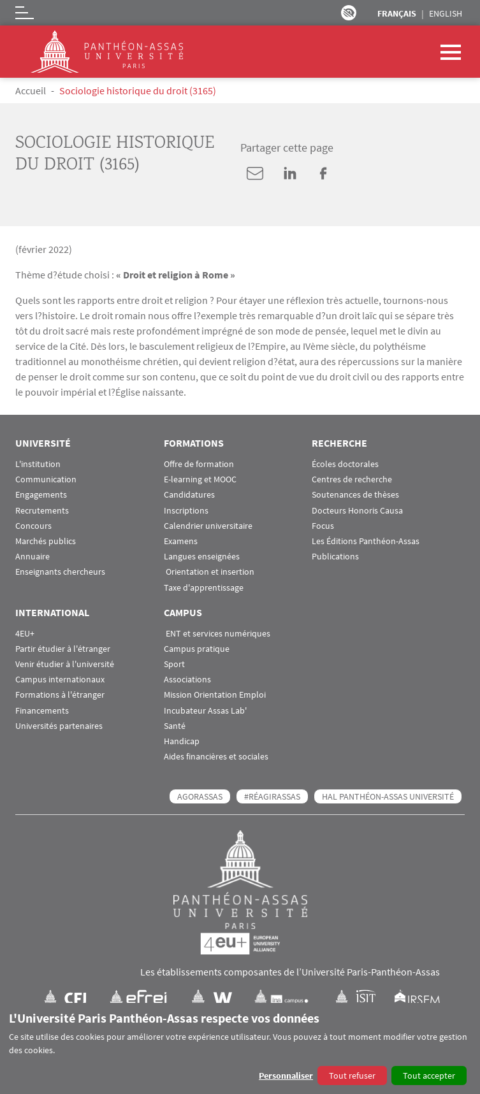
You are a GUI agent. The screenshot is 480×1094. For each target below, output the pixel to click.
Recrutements (42, 510)
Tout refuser (352, 1075)
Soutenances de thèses (355, 494)
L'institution (38, 464)
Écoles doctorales (345, 464)
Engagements (41, 494)
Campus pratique (196, 649)
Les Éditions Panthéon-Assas (365, 541)
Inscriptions (186, 510)
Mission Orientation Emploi (215, 694)
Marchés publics (45, 541)
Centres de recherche (352, 479)
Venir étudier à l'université (64, 664)
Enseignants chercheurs (60, 571)
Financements (42, 710)
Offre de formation (199, 464)
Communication (45, 479)
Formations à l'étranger (60, 694)
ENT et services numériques (217, 633)
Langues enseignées (202, 556)
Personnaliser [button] (286, 1075)
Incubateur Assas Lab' (205, 710)
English (445, 13)
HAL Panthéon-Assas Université (388, 796)
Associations (187, 679)
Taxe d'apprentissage (204, 587)
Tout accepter (429, 1075)
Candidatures (189, 494)
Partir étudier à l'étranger (62, 649)
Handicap (182, 741)
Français (396, 13)
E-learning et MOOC (200, 479)
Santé (174, 726)
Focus (323, 526)
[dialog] (240, 1048)
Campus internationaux (60, 679)
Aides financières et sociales (216, 756)
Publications (335, 556)
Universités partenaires (59, 726)
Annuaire (32, 556)
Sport (174, 664)
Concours (33, 526)
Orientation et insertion (209, 571)
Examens (181, 541)
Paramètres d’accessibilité (348, 12)
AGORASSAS (199, 796)
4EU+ (24, 633)
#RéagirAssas (272, 796)
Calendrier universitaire (208, 526)
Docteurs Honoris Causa (357, 510)
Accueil (30, 90)
